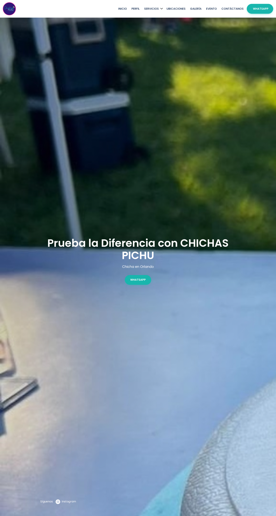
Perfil (135, 9)
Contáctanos (232, 9)
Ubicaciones (176, 9)
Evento (211, 9)
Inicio (122, 9)
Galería (196, 9)
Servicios (151, 9)
